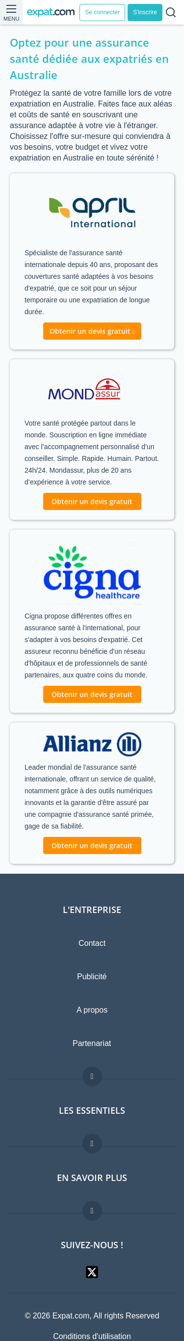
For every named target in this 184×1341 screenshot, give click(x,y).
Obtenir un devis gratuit (92, 501)
